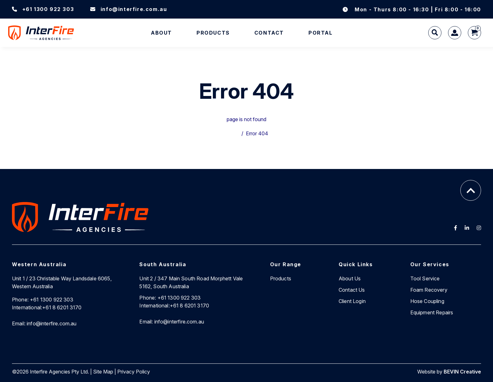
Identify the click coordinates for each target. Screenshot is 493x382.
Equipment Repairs (431, 312)
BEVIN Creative (462, 371)
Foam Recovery (428, 290)
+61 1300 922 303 (43, 9)
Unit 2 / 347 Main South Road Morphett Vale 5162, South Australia (191, 282)
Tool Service (425, 278)
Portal (320, 33)
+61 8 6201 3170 (47, 307)
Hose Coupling (427, 301)
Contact (269, 33)
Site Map (103, 371)
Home (232, 133)
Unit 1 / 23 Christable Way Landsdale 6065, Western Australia (62, 282)
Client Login (352, 301)
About (161, 33)
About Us (350, 278)
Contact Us (352, 290)
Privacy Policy (133, 371)
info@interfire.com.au (128, 9)
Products (213, 33)
